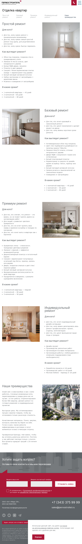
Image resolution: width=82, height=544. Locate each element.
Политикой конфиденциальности (36, 490)
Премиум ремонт (33, 16)
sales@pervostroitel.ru (63, 507)
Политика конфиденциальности (14, 508)
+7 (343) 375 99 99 (66, 502)
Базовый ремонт (19, 16)
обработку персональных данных (33, 492)
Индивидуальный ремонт (51, 16)
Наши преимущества (70, 16)
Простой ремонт (5, 16)
